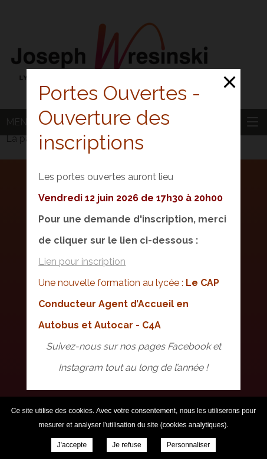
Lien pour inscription (82, 261)
